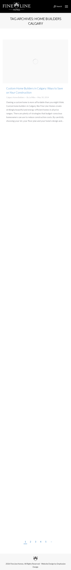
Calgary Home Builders (15, 97)
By (31, 97)
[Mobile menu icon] (66, 6)
